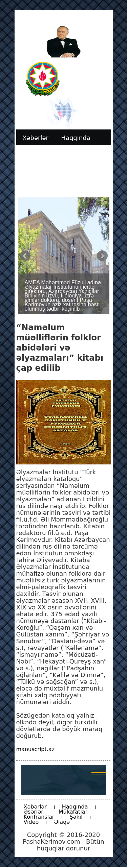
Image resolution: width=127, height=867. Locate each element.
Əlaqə (62, 822)
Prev (25, 255)
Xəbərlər (35, 806)
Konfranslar (39, 817)
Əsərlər (33, 812)
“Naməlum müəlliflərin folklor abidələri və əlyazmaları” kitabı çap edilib (59, 348)
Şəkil (75, 817)
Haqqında (75, 806)
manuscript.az (35, 749)
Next (102, 255)
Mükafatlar (73, 812)
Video (31, 822)
